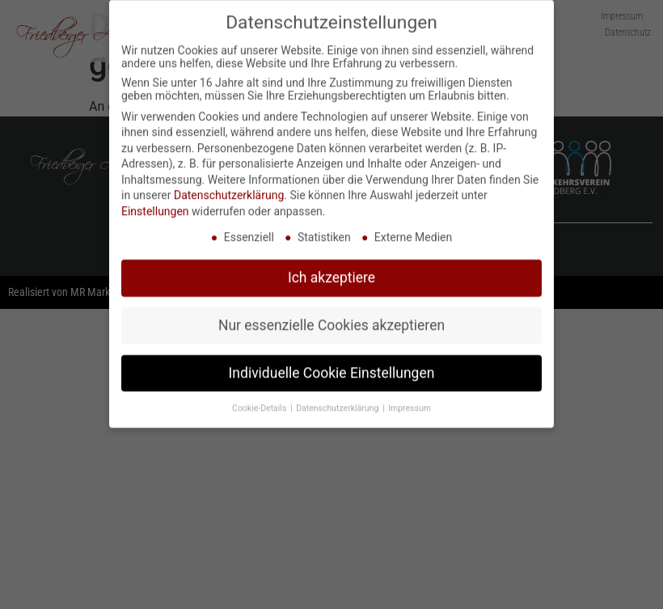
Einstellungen (155, 205)
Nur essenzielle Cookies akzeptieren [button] (331, 319)
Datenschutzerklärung (229, 189)
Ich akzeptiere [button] (331, 272)
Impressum (409, 402)
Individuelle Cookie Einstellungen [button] (332, 367)
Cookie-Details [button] (260, 402)
